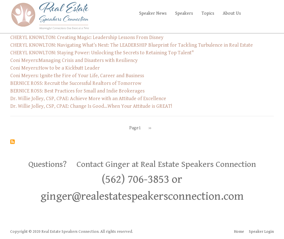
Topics (208, 13)
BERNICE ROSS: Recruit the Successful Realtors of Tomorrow (75, 83)
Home (239, 231)
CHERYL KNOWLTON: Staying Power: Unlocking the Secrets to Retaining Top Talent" (102, 53)
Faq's (264, 13)
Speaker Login (261, 231)
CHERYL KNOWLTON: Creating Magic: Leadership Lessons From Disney (87, 37)
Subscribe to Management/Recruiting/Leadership (12, 141)
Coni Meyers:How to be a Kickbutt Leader (55, 68)
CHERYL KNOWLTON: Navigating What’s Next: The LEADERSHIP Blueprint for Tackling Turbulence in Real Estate (131, 45)
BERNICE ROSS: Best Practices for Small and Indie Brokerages (77, 91)
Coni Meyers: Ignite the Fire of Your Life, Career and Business (77, 76)
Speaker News (153, 13)
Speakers (184, 13)
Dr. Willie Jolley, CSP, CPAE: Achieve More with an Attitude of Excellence (88, 99)
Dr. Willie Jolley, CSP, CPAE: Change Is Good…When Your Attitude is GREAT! (91, 106)
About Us (232, 13)
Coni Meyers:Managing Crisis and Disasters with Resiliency (74, 60)
